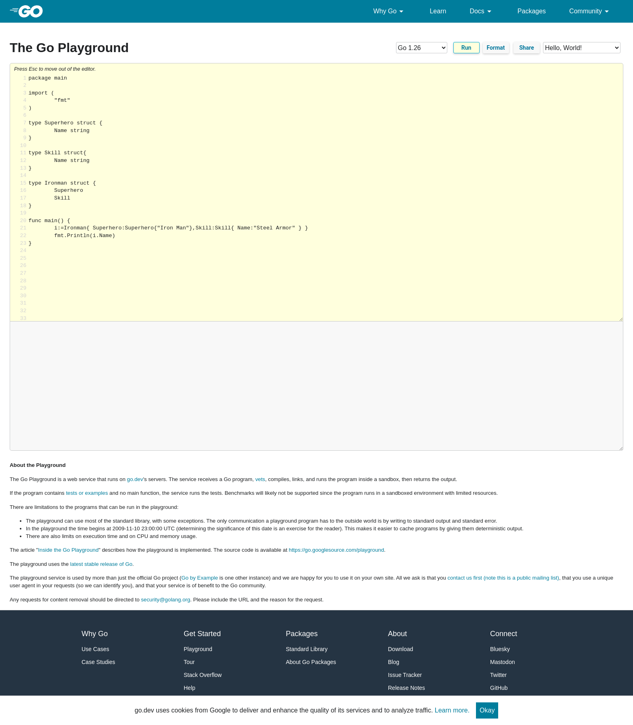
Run (466, 47)
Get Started (202, 634)
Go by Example (199, 578)
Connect (503, 634)
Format (496, 47)
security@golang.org (165, 600)
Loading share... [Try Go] (326, 198)
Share (526, 47)
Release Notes (406, 688)
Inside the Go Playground (68, 550)
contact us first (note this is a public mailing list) (503, 578)
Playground (198, 649)
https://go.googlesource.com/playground (336, 550)
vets (260, 479)
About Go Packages (311, 662)
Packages (532, 11)
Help (189, 688)
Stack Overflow (203, 675)
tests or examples (87, 493)
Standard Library (307, 649)
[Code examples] (581, 47)
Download (400, 649)
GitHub (499, 688)
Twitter (498, 675)
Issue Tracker (405, 675)
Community (590, 11)
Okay (487, 710)
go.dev (135, 479)
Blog (393, 662)
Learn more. (452, 710)
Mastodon (502, 662)
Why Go (390, 11)
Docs (482, 11)
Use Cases (95, 649)
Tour (189, 662)
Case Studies (98, 662)
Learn (438, 11)
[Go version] (421, 47)
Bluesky (500, 649)
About (397, 634)
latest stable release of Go (101, 564)
